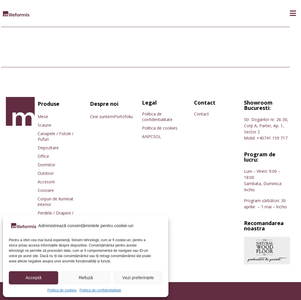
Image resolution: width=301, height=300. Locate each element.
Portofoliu (123, 116)
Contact (201, 114)
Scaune (44, 125)
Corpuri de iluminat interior (55, 201)
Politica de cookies (61, 290)
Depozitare (48, 147)
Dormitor (46, 164)
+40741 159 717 (272, 138)
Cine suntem (102, 116)
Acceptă (33, 277)
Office (43, 156)
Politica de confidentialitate (100, 290)
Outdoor (46, 173)
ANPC (147, 136)
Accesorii (46, 182)
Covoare (46, 190)
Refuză (86, 277)
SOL (157, 136)
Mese (43, 116)
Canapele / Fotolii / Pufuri (55, 136)
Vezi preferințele (138, 277)
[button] (293, 13)
